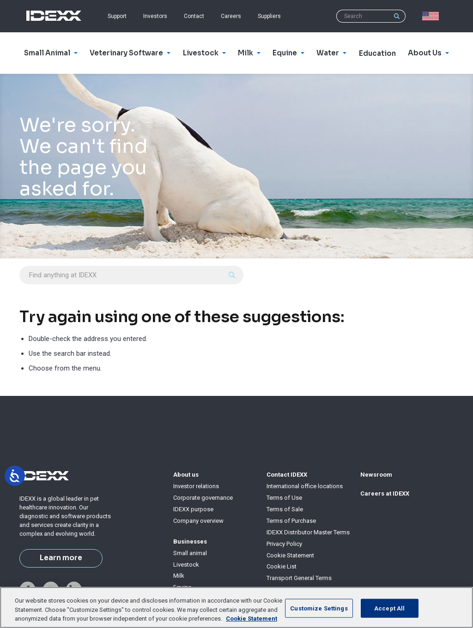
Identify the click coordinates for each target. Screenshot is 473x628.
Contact (194, 16)
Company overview (198, 520)
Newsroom (376, 474)
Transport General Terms (299, 577)
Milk (178, 575)
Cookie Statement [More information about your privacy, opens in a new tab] (251, 618)
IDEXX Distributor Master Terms (308, 532)
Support (117, 16)
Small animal (190, 553)
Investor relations (196, 486)
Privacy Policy (284, 543)
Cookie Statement (290, 555)
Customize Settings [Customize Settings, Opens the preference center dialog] (318, 607)
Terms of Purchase (291, 520)
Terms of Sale (285, 509)
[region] (236, 607)
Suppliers (269, 16)
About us (186, 474)
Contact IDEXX (287, 474)
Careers (231, 16)
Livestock (186, 564)
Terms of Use (284, 497)
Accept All (389, 607)
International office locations (305, 486)
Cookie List (282, 566)
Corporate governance (203, 497)
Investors (155, 16)
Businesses (190, 541)
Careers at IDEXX (384, 493)
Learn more (61, 557)
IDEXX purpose (193, 509)
